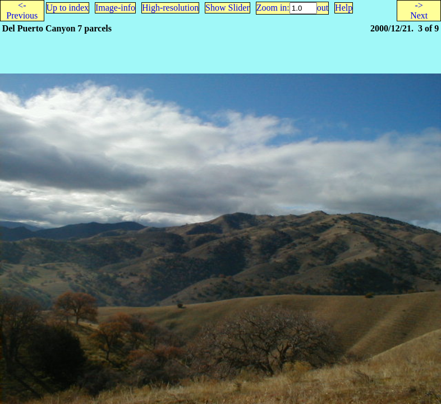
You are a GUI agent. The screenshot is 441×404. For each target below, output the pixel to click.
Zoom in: (273, 7)
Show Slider (227, 7)
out (322, 7)
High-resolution (170, 7)
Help (343, 7)
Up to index (68, 7)
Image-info (115, 7)
